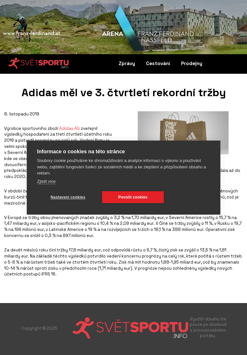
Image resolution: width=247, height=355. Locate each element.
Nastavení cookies (67, 197)
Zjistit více (46, 181)
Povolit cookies (133, 197)
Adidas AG (69, 128)
